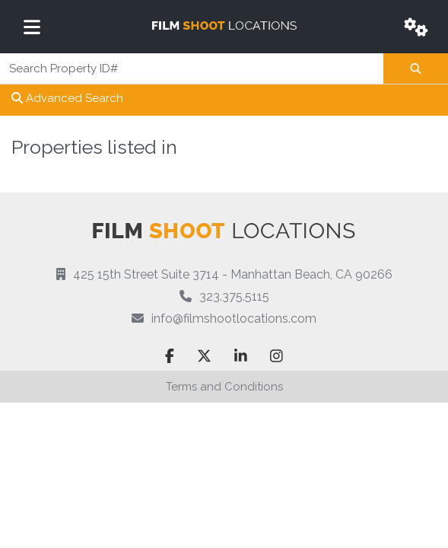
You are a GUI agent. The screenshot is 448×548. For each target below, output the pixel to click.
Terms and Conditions (224, 386)
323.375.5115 (234, 296)
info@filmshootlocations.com (233, 318)
